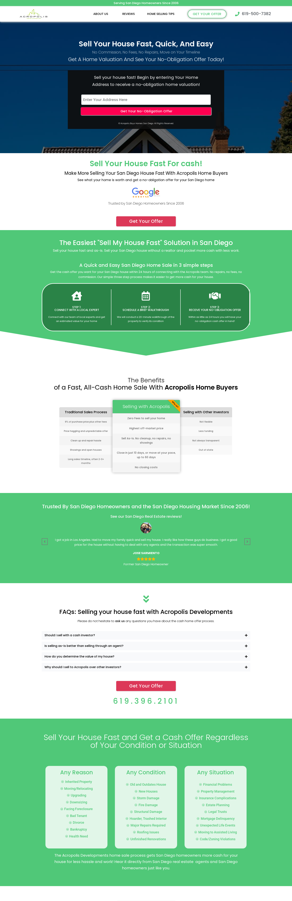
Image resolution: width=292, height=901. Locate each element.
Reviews (128, 14)
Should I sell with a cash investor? (70, 635)
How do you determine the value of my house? (79, 656)
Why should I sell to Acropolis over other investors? (83, 667)
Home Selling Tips (160, 14)
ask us (120, 621)
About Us (100, 14)
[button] (102, 14)
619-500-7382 (256, 14)
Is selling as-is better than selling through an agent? (84, 646)
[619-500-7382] (237, 14)
